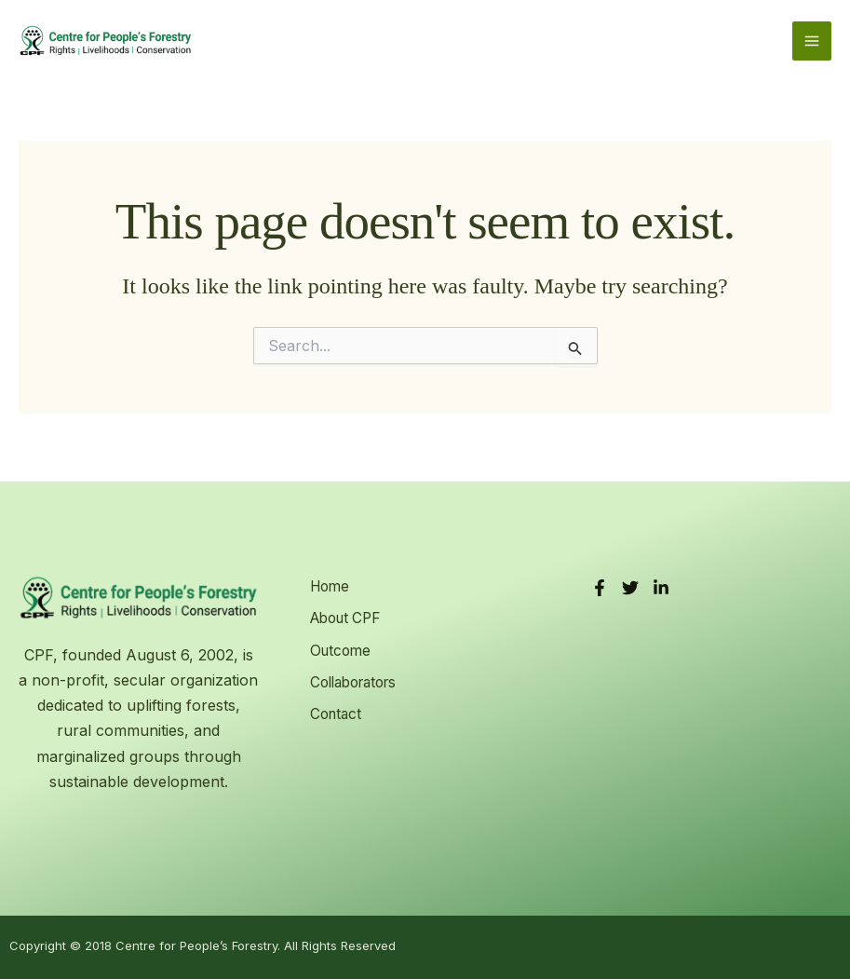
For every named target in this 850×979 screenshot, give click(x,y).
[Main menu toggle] (811, 44)
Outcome (337, 646)
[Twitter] (630, 587)
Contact (332, 707)
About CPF (344, 616)
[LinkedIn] (661, 587)
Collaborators (353, 676)
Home (326, 587)
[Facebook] (599, 587)
